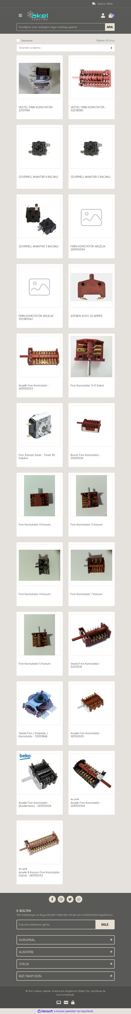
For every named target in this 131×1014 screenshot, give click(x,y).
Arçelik (75, 798)
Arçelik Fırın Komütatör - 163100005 (86, 734)
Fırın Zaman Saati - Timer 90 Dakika (37, 456)
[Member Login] (103, 15)
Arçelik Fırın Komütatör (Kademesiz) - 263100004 (35, 804)
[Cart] (111, 15)
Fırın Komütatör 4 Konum (35, 524)
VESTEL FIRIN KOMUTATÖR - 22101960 (37, 108)
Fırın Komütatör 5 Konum (87, 524)
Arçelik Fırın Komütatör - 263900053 (34, 386)
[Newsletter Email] (66, 924)
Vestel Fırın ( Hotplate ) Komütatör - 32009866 (33, 734)
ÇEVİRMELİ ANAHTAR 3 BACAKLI (39, 246)
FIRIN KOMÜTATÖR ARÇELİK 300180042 (36, 317)
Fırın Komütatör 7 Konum (87, 593)
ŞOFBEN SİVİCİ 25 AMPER (87, 315)
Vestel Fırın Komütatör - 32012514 (86, 664)
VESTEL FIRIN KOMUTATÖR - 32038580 (89, 108)
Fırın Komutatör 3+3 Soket (88, 385)
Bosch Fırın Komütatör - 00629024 (86, 456)
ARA (110, 27)
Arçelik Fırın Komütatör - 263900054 (86, 804)
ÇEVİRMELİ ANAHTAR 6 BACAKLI (39, 176)
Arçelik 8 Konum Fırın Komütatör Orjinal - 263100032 (38, 873)
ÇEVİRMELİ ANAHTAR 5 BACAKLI (91, 176)
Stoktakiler (27, 40)
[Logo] (37, 15)
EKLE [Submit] (104, 924)
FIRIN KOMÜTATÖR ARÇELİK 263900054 (88, 247)
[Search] (66, 27)
